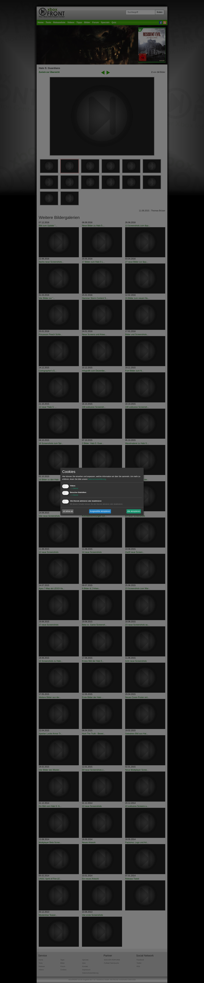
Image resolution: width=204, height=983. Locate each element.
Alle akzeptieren (133, 511)
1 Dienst (74, 488)
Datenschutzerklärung (97, 479)
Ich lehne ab (68, 511)
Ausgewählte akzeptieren (100, 511)
